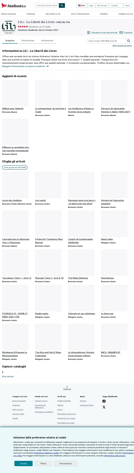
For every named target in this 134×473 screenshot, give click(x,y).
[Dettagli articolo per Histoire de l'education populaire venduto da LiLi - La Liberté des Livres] (116, 188)
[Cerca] (62, 5)
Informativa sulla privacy (66, 414)
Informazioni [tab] (28, 41)
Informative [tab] (47, 41)
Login (91, 5)
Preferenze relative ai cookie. (46, 453)
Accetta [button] (23, 463)
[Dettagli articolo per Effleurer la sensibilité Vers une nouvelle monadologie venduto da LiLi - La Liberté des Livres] (17, 135)
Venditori (104, 14)
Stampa (60, 405)
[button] (129, 41)
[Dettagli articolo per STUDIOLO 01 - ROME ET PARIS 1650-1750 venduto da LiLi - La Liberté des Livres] (17, 301)
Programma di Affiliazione (40, 406)
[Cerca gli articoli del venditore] (103, 41)
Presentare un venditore (44, 412)
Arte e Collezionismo (80, 14)
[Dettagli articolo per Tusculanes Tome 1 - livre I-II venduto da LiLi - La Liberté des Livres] (17, 264)
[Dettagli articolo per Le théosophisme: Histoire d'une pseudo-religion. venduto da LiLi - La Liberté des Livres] (83, 340)
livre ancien (8, 376)
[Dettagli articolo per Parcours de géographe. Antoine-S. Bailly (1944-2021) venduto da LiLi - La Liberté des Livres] (116, 96)
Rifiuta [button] (43, 463)
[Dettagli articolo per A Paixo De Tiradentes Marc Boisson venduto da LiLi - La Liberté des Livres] (50, 227)
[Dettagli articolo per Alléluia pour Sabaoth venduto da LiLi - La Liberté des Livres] (17, 95)
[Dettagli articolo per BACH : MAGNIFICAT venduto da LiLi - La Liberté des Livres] (116, 339)
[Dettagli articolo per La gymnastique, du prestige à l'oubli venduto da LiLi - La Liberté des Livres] (50, 96)
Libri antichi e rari (53, 14)
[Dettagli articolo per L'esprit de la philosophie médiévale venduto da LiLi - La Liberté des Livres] (83, 227)
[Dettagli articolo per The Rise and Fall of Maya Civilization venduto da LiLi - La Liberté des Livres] (50, 340)
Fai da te (83, 401)
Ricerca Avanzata (8, 14)
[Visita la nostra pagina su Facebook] (104, 401)
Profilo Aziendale (64, 401)
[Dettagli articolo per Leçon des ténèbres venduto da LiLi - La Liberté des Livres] (17, 187)
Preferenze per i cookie (66, 418)
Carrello (15, 418)
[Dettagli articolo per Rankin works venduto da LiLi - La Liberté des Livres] (50, 300)
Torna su (67, 389)
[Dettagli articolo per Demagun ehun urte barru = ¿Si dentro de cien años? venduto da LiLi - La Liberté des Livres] (83, 188)
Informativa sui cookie (66, 423)
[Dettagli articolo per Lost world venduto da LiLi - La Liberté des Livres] (50, 187)
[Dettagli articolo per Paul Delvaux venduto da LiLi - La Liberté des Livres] (116, 264)
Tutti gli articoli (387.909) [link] (15, 167)
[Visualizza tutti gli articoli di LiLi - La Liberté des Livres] (102, 32)
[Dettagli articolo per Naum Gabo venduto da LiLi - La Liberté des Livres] (116, 226)
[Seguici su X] (104, 407)
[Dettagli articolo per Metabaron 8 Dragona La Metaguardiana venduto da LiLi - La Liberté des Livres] (17, 340)
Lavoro (60, 409)
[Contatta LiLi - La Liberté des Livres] (125, 32)
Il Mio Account (17, 409)
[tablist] (29, 41)
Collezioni (31, 14)
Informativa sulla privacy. (115, 455)
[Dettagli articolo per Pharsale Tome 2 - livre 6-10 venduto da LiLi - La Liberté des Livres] (50, 264)
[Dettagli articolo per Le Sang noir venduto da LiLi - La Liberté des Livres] (116, 300)
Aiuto (127, 5)
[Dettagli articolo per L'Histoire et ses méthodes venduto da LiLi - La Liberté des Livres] (83, 300)
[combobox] (47, 5)
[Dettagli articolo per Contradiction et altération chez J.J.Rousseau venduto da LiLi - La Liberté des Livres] (17, 227)
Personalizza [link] (66, 463)
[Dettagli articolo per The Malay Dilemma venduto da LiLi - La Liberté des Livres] (83, 264)
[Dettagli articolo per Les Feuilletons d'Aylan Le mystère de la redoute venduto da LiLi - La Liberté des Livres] (83, 96)
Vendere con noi (126, 14)
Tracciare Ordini (18, 414)
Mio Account (102, 5)
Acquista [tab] (10, 41)
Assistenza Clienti (86, 405)
